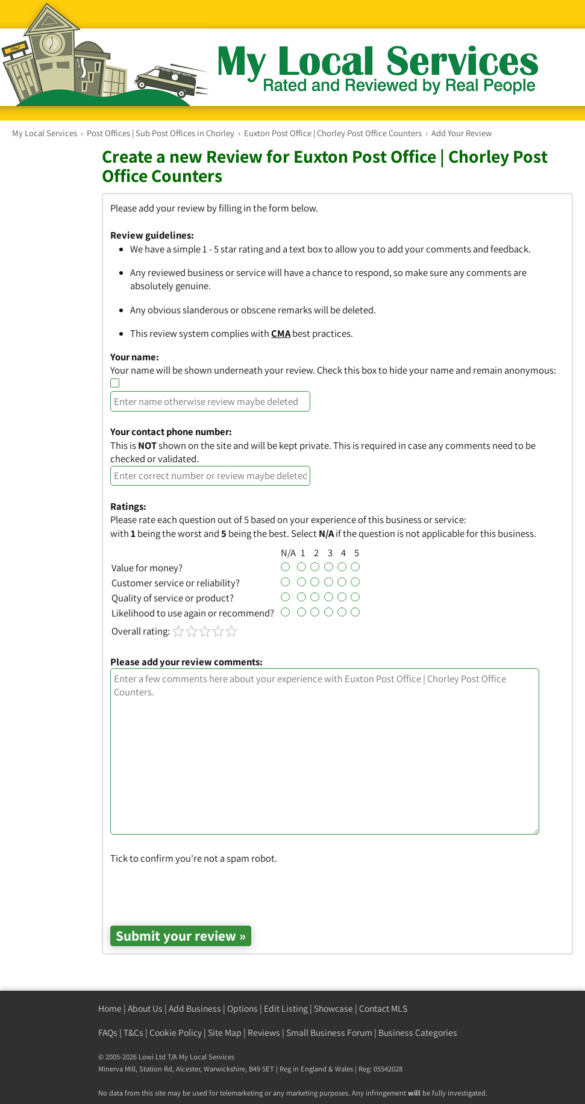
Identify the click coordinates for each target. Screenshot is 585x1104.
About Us (145, 1008)
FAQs (107, 1032)
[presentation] (201, 888)
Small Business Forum (329, 1032)
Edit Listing (286, 1008)
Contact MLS (383, 1008)
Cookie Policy (175, 1032)
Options (242, 1008)
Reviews (264, 1032)
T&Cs (133, 1032)
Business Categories (417, 1032)
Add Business (195, 1008)
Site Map (225, 1032)
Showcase (333, 1008)
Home (110, 1008)
